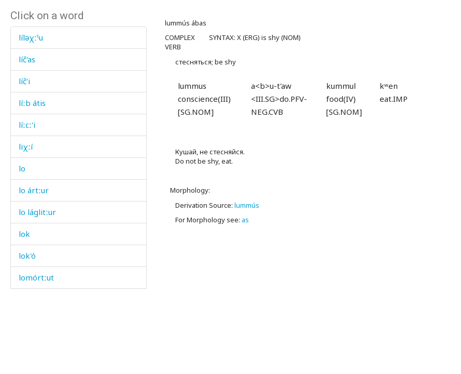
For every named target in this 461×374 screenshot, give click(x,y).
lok (24, 234)
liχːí (26, 146)
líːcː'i (27, 124)
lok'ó (27, 255)
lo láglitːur (37, 212)
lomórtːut (36, 277)
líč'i (24, 81)
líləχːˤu (31, 37)
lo (22, 168)
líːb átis (32, 103)
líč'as (27, 59)
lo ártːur (34, 190)
